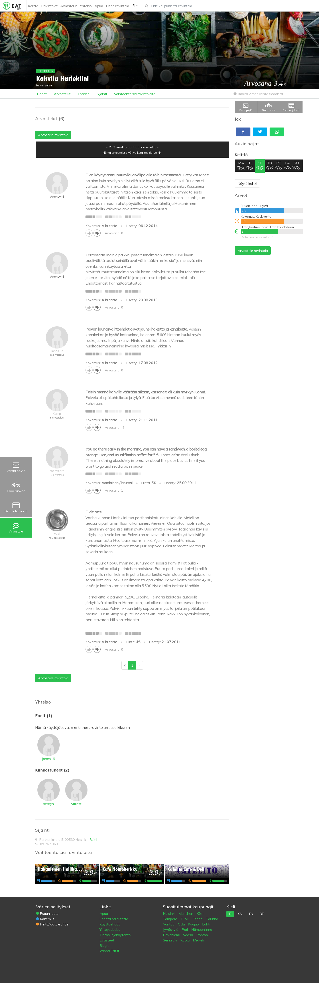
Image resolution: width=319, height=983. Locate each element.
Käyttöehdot (110, 924)
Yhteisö (83, 94)
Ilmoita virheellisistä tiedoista (258, 94)
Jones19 (48, 758)
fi (230, 914)
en (251, 914)
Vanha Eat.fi (109, 951)
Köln (200, 913)
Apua (104, 913)
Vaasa (188, 935)
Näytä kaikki (247, 183)
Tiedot (41, 94)
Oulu (182, 924)
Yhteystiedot (110, 929)
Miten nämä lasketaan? (257, 237)
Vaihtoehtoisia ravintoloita (134, 94)
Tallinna (212, 919)
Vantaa (169, 924)
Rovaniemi (172, 935)
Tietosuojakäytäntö (115, 935)
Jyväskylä (171, 929)
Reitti (93, 840)
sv (240, 914)
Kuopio (194, 924)
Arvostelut (62, 94)
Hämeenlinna (201, 929)
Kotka (185, 940)
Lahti (206, 924)
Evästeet (107, 940)
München (186, 913)
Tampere (170, 919)
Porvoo (202, 935)
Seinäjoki (170, 940)
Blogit (104, 945)
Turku (185, 919)
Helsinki (169, 913)
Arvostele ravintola (253, 250)
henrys (48, 804)
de (262, 914)
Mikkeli (198, 940)
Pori (185, 929)
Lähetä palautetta (114, 919)
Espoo (198, 919)
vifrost (76, 804)
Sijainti (102, 94)
